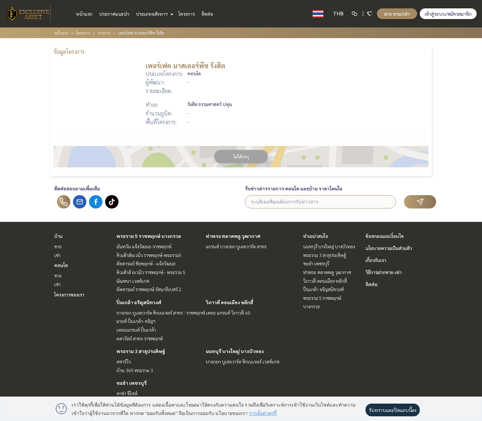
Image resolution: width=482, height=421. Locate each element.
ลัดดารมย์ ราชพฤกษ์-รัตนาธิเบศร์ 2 (148, 289)
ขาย (58, 246)
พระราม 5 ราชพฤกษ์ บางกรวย (148, 236)
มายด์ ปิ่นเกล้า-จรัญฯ (135, 321)
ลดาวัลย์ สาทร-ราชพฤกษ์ (139, 338)
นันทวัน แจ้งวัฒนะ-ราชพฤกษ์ (143, 246)
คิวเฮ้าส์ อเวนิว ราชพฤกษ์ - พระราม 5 (150, 272)
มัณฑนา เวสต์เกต (132, 281)
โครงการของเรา (69, 294)
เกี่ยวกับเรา (376, 260)
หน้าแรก (84, 14)
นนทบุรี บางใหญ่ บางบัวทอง (235, 351)
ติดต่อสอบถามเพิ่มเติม (77, 188)
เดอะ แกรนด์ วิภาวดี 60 (228, 313)
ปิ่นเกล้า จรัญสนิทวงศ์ (138, 302)
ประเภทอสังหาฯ (154, 14)
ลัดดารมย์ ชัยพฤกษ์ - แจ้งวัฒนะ (146, 263)
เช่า (57, 255)
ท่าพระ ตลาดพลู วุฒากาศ (233, 236)
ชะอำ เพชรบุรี (131, 383)
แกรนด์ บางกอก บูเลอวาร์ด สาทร (236, 246)
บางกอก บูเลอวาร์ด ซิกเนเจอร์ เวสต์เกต (242, 361)
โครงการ (186, 14)
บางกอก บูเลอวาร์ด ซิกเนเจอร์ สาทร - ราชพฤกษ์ (160, 313)
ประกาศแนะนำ (114, 14)
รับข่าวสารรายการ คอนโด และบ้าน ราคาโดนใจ (293, 188)
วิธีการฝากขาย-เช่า (384, 272)
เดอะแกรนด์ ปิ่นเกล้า (136, 330)
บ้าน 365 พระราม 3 (134, 370)
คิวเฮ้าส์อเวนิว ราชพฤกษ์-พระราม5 (148, 255)
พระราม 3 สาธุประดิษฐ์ (140, 351)
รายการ (104, 32)
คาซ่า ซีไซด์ (127, 393)
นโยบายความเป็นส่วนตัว (389, 248)
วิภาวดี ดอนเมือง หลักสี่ (229, 302)
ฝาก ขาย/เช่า (397, 14)
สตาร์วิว (123, 361)
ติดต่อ (207, 14)
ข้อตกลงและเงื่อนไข (385, 236)
